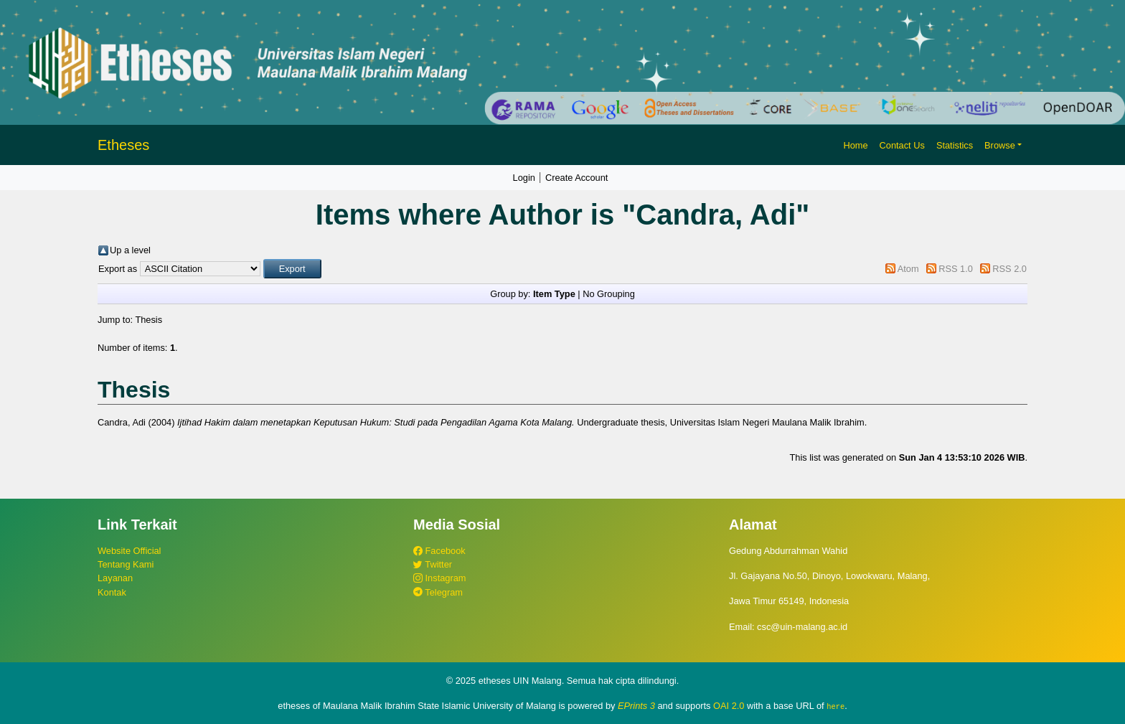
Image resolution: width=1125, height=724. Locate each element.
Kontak (112, 592)
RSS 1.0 (955, 268)
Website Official (129, 550)
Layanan (115, 578)
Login (524, 177)
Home (855, 145)
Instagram (439, 578)
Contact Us (902, 145)
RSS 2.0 (1009, 268)
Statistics (954, 145)
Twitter (432, 564)
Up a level (130, 250)
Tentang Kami (126, 564)
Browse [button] (999, 145)
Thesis (148, 319)
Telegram (438, 592)
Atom (908, 268)
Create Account (576, 177)
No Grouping (609, 293)
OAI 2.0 (728, 705)
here (835, 706)
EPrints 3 (636, 705)
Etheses (123, 145)
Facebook (439, 550)
